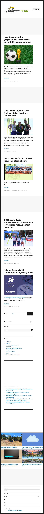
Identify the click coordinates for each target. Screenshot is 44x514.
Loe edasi (6, 78)
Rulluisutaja (8, 346)
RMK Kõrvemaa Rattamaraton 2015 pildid (15, 395)
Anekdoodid (8, 341)
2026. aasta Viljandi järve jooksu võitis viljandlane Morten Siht (16, 113)
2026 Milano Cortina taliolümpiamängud (14, 297)
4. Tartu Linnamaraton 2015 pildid (13, 389)
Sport (5, 496)
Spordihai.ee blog (7, 508)
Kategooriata (14, 81)
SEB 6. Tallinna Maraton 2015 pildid (14, 398)
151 (13, 314)
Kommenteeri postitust (22, 190)
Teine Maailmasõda (10, 351)
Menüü (36, 9)
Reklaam (20, 510)
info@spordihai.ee (12, 510)
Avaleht (6, 488)
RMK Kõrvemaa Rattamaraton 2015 (14, 392)
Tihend (7, 353)
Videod (6, 493)
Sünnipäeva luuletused (11, 349)
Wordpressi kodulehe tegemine (13, 354)
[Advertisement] (22, 26)
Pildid (5, 491)
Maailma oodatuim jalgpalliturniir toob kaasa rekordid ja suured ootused (17, 39)
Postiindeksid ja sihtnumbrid (12, 345)
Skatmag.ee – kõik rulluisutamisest (14, 348)
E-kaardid (8, 343)
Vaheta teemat (8, 321)
